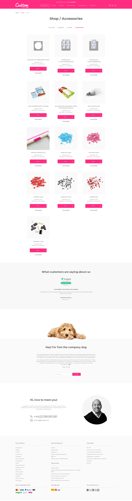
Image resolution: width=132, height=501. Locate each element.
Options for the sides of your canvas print (97, 458)
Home (16, 12)
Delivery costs (54, 450)
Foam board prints (20, 465)
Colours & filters (55, 468)
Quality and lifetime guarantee (58, 454)
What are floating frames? (57, 478)
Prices (53, 5)
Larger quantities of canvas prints (95, 454)
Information (82, 5)
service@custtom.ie (110, 5)
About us (53, 456)
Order (61, 5)
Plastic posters (18, 474)
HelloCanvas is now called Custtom (59, 458)
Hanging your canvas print (93, 456)
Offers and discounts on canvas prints (60, 480)
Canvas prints (18, 447)
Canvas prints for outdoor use (94, 452)
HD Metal (17, 476)
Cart (115, 5)
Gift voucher (18, 480)
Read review (65, 299)
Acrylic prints (18, 454)
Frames (17, 452)
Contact (93, 5)
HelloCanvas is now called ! (66, 2)
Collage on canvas (19, 467)
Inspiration (71, 5)
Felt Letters (18, 456)
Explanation (54, 452)
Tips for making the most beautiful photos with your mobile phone (65, 470)
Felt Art (89, 447)
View (37, 68)
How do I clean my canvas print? (59, 476)
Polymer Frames (19, 478)
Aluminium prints (19, 458)
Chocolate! (89, 460)
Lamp (17, 463)
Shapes (17, 450)
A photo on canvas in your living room (60, 473)
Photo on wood (19, 471)
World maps (18, 469)
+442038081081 (112, 5)
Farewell (89, 463)
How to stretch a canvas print (94, 450)
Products (44, 5)
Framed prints (18, 460)
